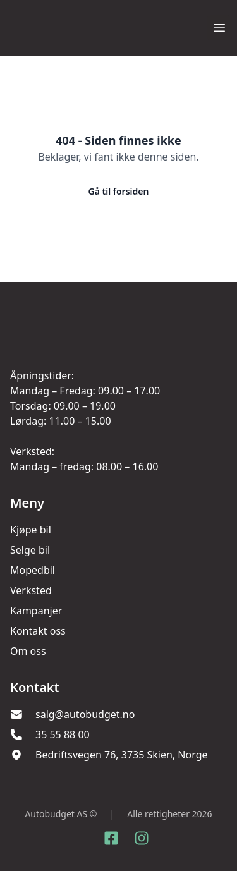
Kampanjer (36, 611)
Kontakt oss (38, 631)
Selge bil (30, 550)
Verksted (31, 590)
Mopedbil (32, 570)
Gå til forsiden (118, 191)
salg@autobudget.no (85, 714)
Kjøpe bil (30, 530)
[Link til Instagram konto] (141, 838)
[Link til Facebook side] (111, 838)
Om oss (28, 651)
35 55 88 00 (62, 734)
